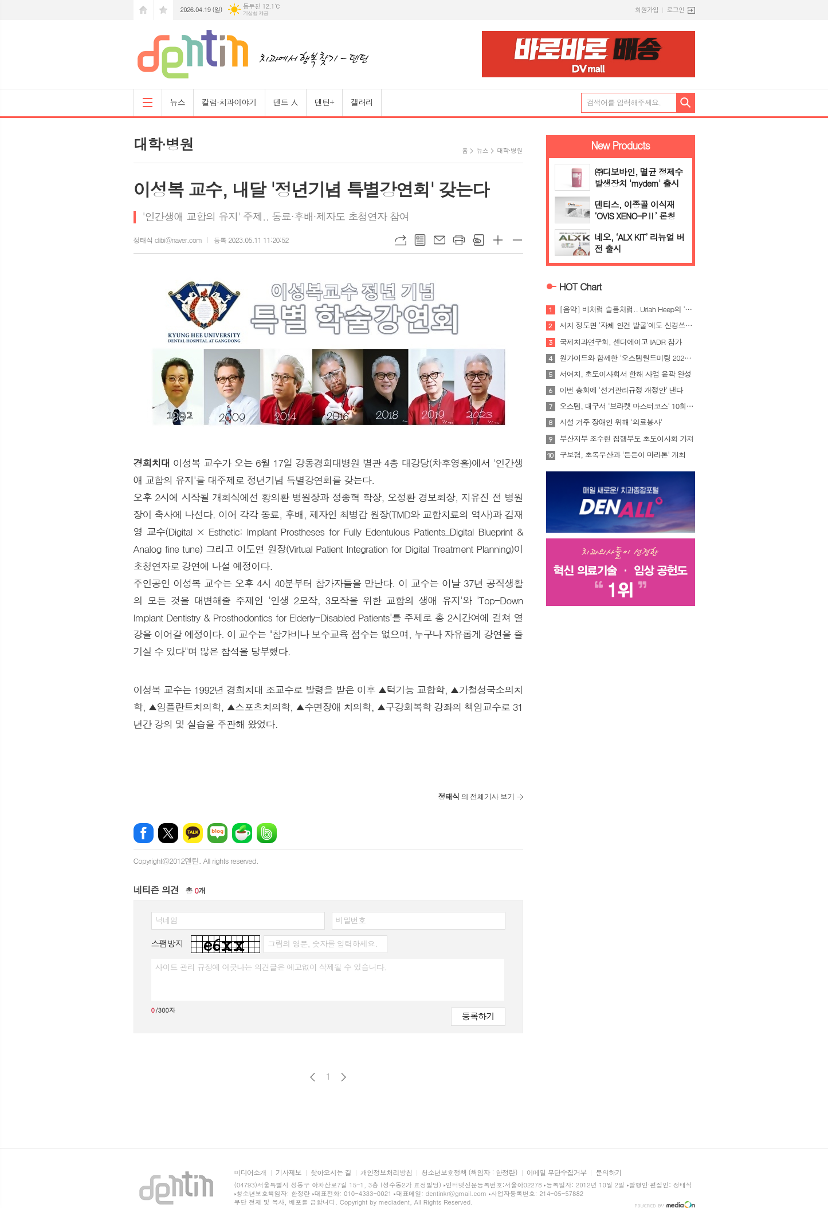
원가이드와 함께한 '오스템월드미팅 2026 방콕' (627, 358)
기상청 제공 (256, 13)
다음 (343, 1077)
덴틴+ (324, 102)
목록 (420, 240)
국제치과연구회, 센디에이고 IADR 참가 (621, 342)
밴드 (267, 833)
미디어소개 (250, 1172)
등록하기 (478, 1016)
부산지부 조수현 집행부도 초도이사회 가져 (627, 439)
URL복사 (400, 240)
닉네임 (166, 920)
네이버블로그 (217, 833)
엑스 (168, 833)
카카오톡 (193, 833)
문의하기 (608, 1172)
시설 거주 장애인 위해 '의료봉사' (611, 422)
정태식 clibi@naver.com (168, 240)
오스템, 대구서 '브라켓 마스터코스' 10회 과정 (627, 406)
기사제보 (288, 1172)
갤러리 (362, 102)
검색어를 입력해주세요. (624, 102)
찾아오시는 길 (331, 1172)
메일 (439, 240)
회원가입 (646, 9)
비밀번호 (351, 920)
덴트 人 (285, 102)
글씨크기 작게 (517, 240)
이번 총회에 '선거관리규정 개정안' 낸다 (622, 390)
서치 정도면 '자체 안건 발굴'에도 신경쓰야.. (627, 325)
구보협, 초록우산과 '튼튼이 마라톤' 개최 (623, 455)
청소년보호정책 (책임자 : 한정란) (469, 1172)
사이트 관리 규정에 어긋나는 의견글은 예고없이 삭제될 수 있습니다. (271, 967)
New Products (620, 145)
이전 (312, 1077)
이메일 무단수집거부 (557, 1172)
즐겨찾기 (163, 10)
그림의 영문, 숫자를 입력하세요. (322, 943)
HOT (580, 286)
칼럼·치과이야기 (229, 102)
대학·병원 (509, 150)
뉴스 (177, 102)
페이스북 (144, 833)
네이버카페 (242, 833)
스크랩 (478, 240)
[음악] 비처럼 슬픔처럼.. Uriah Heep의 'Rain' (627, 309)
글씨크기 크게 (498, 240)
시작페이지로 (143, 10)
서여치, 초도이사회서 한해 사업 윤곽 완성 (626, 374)
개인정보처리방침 (386, 1172)
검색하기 (685, 103)
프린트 (459, 240)
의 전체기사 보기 (476, 796)
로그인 (675, 9)
